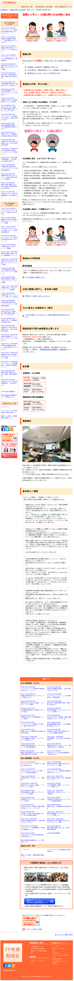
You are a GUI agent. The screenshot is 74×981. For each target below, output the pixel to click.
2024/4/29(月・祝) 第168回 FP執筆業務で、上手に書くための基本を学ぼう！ (9, 159)
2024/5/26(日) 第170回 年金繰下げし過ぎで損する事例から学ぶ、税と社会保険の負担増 (9, 142)
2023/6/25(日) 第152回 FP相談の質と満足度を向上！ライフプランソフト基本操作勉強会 (9, 303)
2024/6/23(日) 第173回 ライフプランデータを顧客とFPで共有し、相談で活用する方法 (9, 117)
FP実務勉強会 (9, 2)
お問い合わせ (56, 953)
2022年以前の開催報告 (8, 391)
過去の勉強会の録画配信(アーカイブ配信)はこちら (9, 396)
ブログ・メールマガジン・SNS (38, 961)
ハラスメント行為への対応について (60, 956)
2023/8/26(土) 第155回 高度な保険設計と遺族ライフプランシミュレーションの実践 (9, 279)
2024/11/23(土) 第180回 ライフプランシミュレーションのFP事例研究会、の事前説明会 (9, 57)
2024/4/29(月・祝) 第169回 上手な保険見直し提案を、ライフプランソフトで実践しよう (9, 151)
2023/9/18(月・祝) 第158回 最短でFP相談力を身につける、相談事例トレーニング (9, 253)
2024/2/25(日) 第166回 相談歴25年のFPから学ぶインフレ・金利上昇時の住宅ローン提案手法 (9, 176)
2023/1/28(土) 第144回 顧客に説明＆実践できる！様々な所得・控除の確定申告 (9, 373)
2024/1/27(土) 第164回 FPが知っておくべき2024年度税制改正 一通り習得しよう (9, 194)
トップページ (5, 407)
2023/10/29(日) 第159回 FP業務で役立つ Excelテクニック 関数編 (9, 246)
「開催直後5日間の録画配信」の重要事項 (53, 349)
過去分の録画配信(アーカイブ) (63, 6)
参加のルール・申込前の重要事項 (39, 951)
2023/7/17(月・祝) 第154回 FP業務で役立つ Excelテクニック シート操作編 (9, 287)
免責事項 (54, 963)
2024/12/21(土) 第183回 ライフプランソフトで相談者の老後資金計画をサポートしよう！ (9, 30)
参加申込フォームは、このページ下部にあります (43, 73)
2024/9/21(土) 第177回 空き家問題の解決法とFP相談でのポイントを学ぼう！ (9, 83)
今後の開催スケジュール (37, 946)
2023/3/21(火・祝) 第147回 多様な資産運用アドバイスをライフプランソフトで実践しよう (9, 337)
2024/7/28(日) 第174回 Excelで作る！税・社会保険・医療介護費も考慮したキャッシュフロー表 (9, 108)
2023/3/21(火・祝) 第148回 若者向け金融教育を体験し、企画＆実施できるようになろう (9, 346)
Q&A (53, 951)
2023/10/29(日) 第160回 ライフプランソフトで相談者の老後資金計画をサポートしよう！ (9, 238)
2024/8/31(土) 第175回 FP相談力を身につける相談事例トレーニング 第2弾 (9, 100)
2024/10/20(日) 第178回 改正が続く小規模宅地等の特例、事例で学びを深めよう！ (9, 75)
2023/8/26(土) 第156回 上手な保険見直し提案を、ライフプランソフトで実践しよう (9, 270)
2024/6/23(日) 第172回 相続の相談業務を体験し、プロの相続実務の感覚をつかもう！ (9, 126)
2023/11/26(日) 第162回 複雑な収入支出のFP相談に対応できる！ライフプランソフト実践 (9, 220)
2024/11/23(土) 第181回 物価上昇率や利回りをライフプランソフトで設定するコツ (9, 48)
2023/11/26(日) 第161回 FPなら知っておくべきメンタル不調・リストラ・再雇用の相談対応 (9, 229)
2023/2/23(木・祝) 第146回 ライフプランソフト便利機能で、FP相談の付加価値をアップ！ (9, 364)
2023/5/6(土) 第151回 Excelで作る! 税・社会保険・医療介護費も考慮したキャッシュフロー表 (9, 312)
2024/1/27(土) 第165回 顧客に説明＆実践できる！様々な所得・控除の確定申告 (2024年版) (9, 185)
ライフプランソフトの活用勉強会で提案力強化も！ (9, 411)
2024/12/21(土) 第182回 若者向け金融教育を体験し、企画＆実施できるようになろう (9, 39)
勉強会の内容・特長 (26, 6)
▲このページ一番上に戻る (64, 934)
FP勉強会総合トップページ (59, 961)
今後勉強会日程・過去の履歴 (17, 9)
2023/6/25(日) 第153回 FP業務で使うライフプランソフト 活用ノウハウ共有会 (9, 295)
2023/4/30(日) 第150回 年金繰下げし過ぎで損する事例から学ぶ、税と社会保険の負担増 (9, 328)
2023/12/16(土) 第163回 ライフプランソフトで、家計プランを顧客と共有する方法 (9, 211)
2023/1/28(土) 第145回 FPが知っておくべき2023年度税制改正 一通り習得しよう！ (9, 382)
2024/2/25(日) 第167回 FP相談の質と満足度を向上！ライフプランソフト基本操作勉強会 (9, 167)
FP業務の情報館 (56, 959)
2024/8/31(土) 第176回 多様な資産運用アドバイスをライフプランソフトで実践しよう (9, 91)
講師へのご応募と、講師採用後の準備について (9, 417)
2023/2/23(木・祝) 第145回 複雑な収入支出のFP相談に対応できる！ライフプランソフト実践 (9, 355)
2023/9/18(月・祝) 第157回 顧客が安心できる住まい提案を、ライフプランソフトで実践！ (9, 261)
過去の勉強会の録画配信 (37, 948)
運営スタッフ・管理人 (58, 948)
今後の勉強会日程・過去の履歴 (43, 6)
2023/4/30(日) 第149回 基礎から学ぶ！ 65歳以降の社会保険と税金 (9, 320)
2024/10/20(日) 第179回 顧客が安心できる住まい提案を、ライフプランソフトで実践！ (9, 66)
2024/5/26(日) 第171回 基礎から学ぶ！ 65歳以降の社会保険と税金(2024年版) (9, 134)
